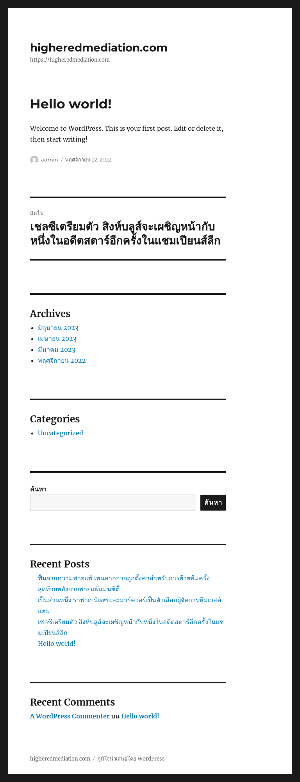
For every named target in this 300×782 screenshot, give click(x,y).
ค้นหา (38, 489)
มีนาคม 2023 (56, 349)
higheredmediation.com (99, 47)
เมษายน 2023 (57, 338)
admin (49, 159)
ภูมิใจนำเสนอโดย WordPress (131, 758)
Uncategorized (60, 433)
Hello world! (57, 643)
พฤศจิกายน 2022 (62, 360)
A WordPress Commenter (70, 716)
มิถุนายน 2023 (58, 328)
